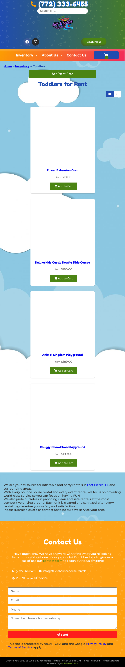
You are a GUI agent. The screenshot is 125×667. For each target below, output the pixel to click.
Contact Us (76, 55)
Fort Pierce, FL (98, 485)
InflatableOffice (69, 663)
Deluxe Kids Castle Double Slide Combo (62, 262)
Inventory (27, 55)
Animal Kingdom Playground (62, 355)
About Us (52, 55)
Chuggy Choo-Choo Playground (62, 447)
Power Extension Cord (62, 170)
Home (8, 66)
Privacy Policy (96, 644)
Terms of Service (20, 647)
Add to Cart (63, 186)
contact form (53, 561)
